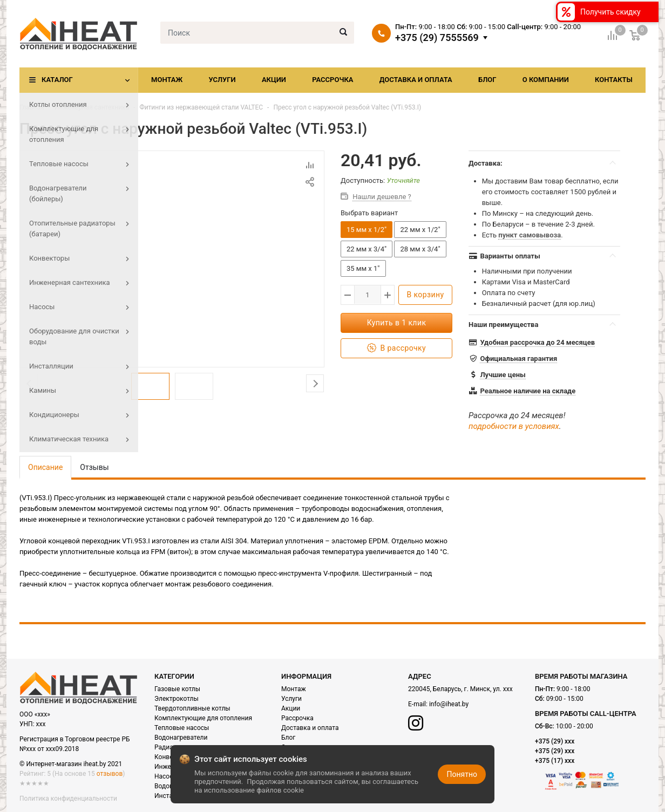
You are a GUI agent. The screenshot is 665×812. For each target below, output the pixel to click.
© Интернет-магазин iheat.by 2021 (70, 764)
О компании (545, 80)
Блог (487, 80)
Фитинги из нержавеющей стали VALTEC (201, 107)
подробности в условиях (514, 426)
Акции (274, 80)
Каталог (57, 80)
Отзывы (94, 467)
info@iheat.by (449, 704)
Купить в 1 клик (396, 322)
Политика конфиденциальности (68, 798)
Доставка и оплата (415, 80)
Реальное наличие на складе (527, 391)
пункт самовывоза (529, 235)
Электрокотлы (176, 698)
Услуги (221, 80)
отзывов (110, 773)
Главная (31, 107)
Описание (45, 467)
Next (315, 386)
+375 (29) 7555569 (437, 37)
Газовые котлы (177, 689)
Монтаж (166, 80)
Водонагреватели (180, 737)
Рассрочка (332, 80)
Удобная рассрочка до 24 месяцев (537, 342)
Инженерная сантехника (92, 107)
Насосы (166, 776)
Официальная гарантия (518, 358)
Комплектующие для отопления (203, 718)
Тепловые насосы (181, 728)
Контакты (614, 80)
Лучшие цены (502, 375)
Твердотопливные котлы (192, 708)
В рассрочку (396, 348)
